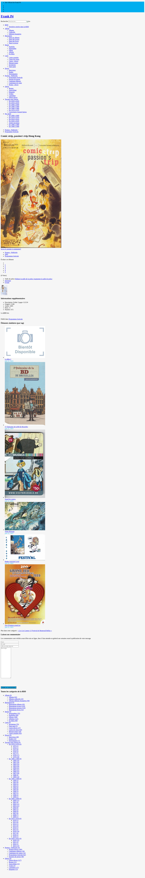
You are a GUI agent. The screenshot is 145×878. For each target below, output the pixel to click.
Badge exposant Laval (12, 561)
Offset (11, 50)
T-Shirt (11, 94)
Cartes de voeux (14, 59)
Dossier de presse (14, 79)
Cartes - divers (13, 61)
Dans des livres (14, 41)
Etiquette (12, 92)
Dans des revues (14, 39)
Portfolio (12, 47)
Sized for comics (10, 499)
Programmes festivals (12, 256)
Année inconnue (14, 123)
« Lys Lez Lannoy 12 (25, 631)
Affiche (11, 52)
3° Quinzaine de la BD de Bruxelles (16, 427)
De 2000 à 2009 (14, 105)
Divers (7, 68)
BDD (6, 25)
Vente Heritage (9, 531)
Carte (6, 56)
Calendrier (12, 96)
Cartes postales (14, 57)
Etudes (11, 72)
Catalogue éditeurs (15, 81)
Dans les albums (14, 37)
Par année (8, 114)
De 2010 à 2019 (14, 103)
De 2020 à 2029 (14, 101)
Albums (11, 30)
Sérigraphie (12, 48)
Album (7, 28)
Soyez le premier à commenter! (11, 249)
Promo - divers (13, 85)
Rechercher (4, 21)
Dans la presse (13, 43)
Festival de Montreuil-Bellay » (42, 631)
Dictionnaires (13, 74)
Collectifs (12, 32)
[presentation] (16, 688)
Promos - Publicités (11, 76)
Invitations (12, 65)
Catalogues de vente (15, 83)
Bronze (11, 88)
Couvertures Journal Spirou (18, 112)
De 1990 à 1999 (14, 106)
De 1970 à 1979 (14, 110)
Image (7, 45)
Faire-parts (12, 66)
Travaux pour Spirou (11, 99)
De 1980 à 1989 (14, 108)
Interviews (12, 70)
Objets (7, 86)
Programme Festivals (16, 77)
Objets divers (13, 97)
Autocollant (13, 90)
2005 (6, 254)
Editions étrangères (15, 34)
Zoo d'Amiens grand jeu (12, 625)
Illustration (8, 36)
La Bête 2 (8, 359)
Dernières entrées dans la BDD (19, 27)
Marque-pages (13, 63)
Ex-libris (11, 54)
